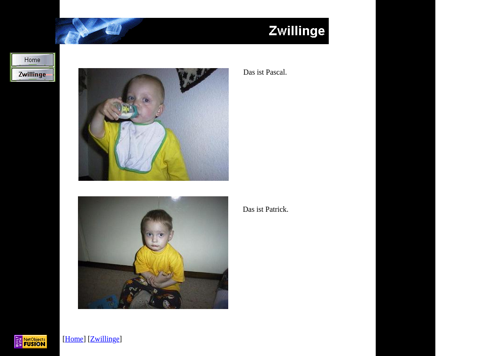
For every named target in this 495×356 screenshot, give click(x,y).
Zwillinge (104, 339)
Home (74, 339)
